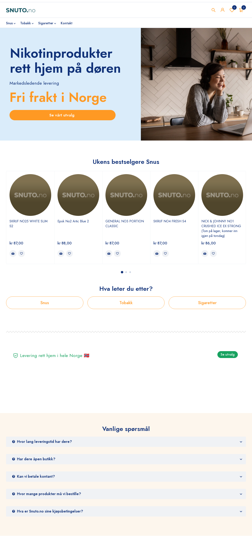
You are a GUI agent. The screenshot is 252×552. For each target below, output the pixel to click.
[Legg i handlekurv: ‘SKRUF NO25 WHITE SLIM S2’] (13, 253)
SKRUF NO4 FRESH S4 (169, 221)
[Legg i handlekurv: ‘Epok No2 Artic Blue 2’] (60, 253)
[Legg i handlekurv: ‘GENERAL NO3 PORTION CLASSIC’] (108, 253)
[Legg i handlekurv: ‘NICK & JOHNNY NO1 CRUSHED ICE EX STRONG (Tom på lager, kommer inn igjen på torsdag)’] (204, 253)
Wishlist (232, 10)
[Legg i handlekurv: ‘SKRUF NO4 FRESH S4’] (156, 253)
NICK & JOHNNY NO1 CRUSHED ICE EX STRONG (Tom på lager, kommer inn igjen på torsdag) (221, 228)
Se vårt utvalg (62, 115)
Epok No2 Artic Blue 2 (73, 221)
